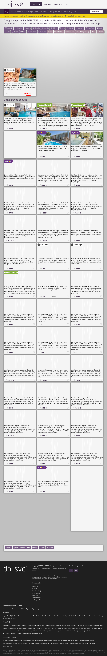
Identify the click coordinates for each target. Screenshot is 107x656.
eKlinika (23, 609)
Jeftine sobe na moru (90, 643)
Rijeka (12, 616)
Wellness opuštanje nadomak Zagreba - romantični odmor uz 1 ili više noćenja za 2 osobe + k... (54, 16)
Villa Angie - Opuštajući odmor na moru (82, 628)
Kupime (5, 609)
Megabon (28, 609)
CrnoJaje (17, 609)
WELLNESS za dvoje (53, 643)
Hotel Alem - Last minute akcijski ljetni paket (15, 628)
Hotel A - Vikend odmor (34, 628)
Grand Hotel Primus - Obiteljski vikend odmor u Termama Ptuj (51, 625)
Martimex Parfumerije (97, 625)
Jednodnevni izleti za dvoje (87, 640)
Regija (14, 618)
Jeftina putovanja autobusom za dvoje (46, 640)
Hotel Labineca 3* (99, 628)
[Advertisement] (54, 52)
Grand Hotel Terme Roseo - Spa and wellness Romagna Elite (19, 631)
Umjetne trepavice (64, 643)
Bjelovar (86, 616)
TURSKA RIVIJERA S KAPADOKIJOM (12, 633)
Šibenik (56, 616)
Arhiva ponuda (36, 597)
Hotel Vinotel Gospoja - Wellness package (47, 631)
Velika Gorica (75, 616)
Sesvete (81, 616)
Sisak (43, 616)
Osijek (16, 616)
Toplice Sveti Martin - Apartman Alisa (60, 628)
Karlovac (38, 616)
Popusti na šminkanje (64, 640)
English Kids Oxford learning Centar (32, 633)
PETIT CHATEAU (45, 628)
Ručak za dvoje (22, 640)
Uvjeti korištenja (36, 591)
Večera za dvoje (74, 640)
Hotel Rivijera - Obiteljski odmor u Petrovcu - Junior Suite (18, 625)
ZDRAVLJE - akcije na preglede (39, 643)
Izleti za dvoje (13, 640)
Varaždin (24, 616)
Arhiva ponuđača (37, 600)
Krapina (91, 616)
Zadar (20, 616)
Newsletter (58, 4)
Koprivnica (68, 616)
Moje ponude (36, 593)
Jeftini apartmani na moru (77, 643)
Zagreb (36, 4)
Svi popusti (6, 640)
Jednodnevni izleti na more (10, 643)
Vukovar (96, 616)
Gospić (10, 618)
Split (8, 616)
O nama (34, 588)
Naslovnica (35, 586)
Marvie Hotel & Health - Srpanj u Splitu (80, 625)
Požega (101, 616)
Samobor (30, 616)
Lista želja (47, 4)
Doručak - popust (31, 640)
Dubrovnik (61, 616)
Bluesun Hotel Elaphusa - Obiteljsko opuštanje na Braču (75, 631)
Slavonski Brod (49, 616)
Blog (68, 4)
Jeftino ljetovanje (7, 646)
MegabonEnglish (36, 609)
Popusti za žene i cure (24, 643)
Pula (34, 616)
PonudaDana (11, 609)
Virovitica (5, 618)
